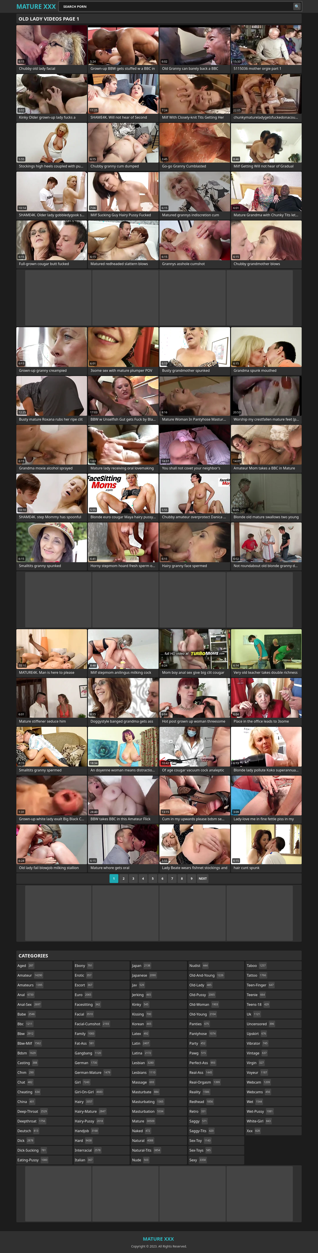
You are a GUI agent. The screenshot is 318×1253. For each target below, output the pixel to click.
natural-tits (146, 1150)
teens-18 (258, 1004)
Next (203, 878)
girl (83, 1082)
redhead (201, 1101)
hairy (84, 1101)
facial (84, 1014)
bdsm (27, 1053)
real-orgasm (205, 1082)
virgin (256, 1062)
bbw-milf (29, 1043)
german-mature (93, 1072)
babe (26, 1014)
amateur (30, 975)
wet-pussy (260, 1111)
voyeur (257, 1072)
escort (84, 985)
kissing (142, 1014)
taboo (257, 965)
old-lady (201, 985)
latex (140, 1033)
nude (141, 1160)
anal (26, 994)
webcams (259, 1092)
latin (141, 1043)
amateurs (30, 985)
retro (198, 1111)
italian (84, 1160)
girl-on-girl (89, 1092)
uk (254, 1014)
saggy (198, 1121)
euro (83, 994)
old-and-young (207, 975)
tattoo (257, 975)
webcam (259, 1082)
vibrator (258, 1043)
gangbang (88, 1053)
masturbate (146, 1092)
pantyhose (203, 1033)
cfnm (26, 1072)
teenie (256, 994)
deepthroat (31, 1121)
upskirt (257, 1033)
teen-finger (260, 985)
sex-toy (200, 1140)
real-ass (201, 1072)
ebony (84, 965)
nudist (199, 965)
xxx (254, 1131)
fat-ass (85, 1043)
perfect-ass (202, 1062)
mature (143, 1121)
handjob (87, 1131)
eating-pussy (32, 1160)
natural (143, 1140)
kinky (140, 1004)
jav (138, 985)
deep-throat (32, 1111)
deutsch (28, 1131)
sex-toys (200, 1150)
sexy (198, 1160)
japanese (144, 975)
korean (142, 1024)
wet (255, 1101)
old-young (203, 1014)
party (197, 1043)
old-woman (204, 1004)
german (86, 1062)
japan (141, 965)
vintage (257, 1053)
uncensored (261, 1024)
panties (199, 1024)
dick (25, 1140)
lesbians (144, 1072)
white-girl (259, 1121)
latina (142, 1053)
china (26, 1101)
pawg (198, 1053)
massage (143, 1082)
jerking (142, 994)
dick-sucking (32, 1150)
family (85, 1033)
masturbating (148, 1101)
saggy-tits (202, 1131)
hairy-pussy (89, 1121)
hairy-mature (91, 1111)
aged (25, 965)
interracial (88, 1150)
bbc (25, 1024)
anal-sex (29, 1004)
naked (141, 1131)
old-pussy (202, 994)
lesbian (143, 1062)
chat (25, 1082)
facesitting (88, 1004)
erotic (84, 975)
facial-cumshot (92, 1024)
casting (27, 1062)
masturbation (148, 1111)
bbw (25, 1033)
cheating (29, 1092)
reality (199, 1092)
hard (84, 1140)
